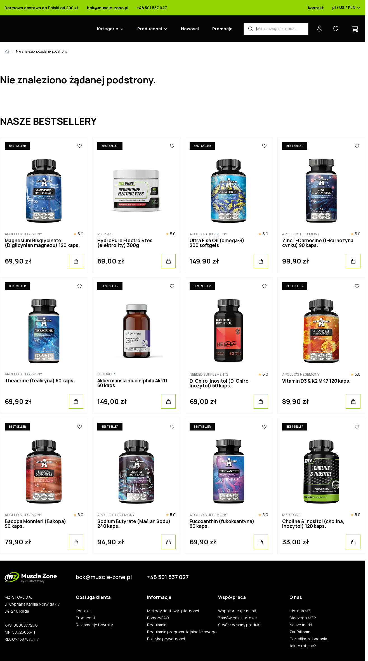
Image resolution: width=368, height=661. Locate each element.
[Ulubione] (79, 146)
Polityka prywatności (166, 639)
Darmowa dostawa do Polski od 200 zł (41, 8)
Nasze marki (300, 625)
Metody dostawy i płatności (173, 611)
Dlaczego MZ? (302, 618)
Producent (85, 618)
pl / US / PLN (346, 8)
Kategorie (107, 29)
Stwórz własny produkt (239, 625)
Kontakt (316, 8)
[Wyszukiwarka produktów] (276, 29)
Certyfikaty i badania (308, 639)
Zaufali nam (299, 632)
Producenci (149, 29)
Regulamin (156, 625)
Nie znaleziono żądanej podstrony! (42, 51)
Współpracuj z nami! (237, 611)
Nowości (190, 29)
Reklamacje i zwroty (94, 625)
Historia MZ (300, 611)
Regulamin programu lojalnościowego (182, 632)
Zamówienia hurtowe (237, 618)
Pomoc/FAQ (158, 618)
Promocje (222, 29)
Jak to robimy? (302, 646)
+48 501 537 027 (152, 8)
